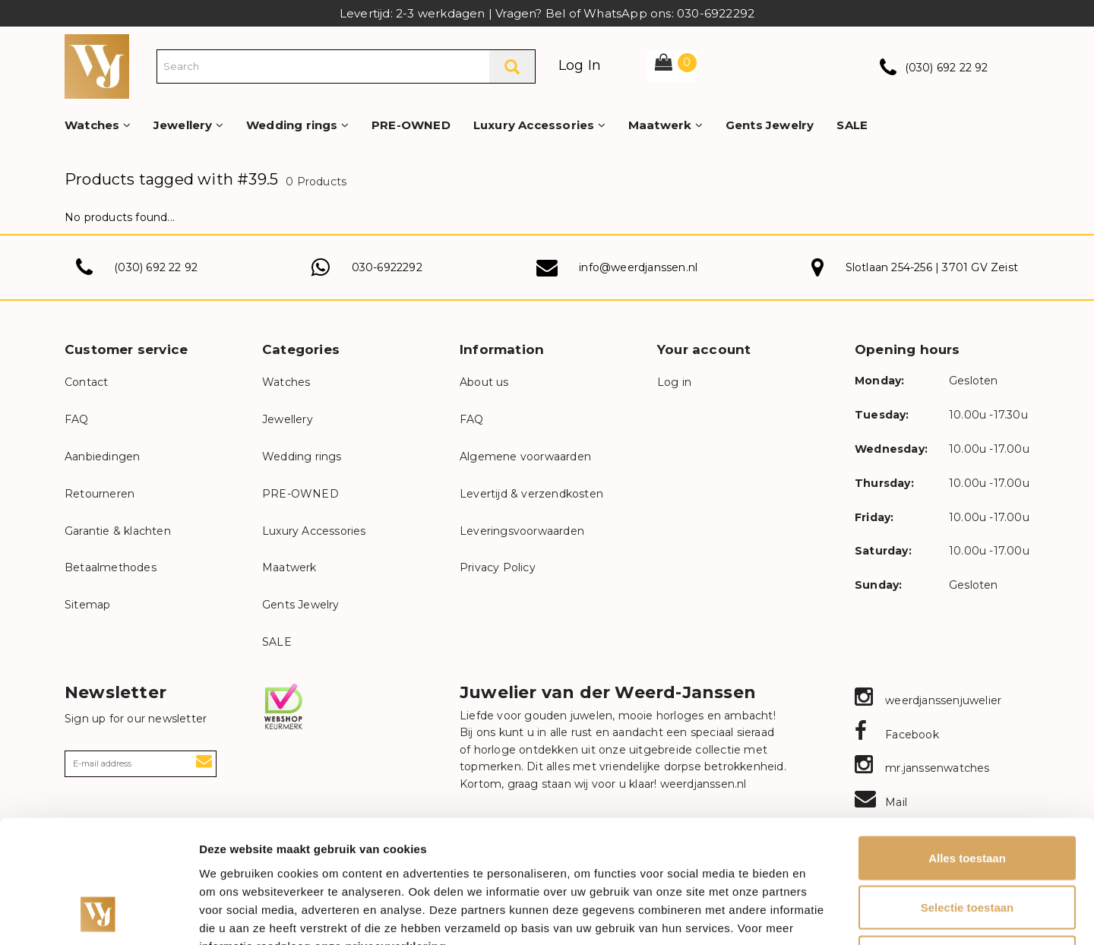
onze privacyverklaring (381, 833)
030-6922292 (387, 267)
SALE (852, 125)
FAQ (77, 419)
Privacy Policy (498, 567)
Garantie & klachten (118, 531)
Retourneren (99, 494)
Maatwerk (665, 125)
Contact (86, 382)
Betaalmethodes (111, 567)
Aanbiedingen (102, 456)
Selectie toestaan (967, 795)
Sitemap (87, 605)
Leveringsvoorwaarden (522, 531)
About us (484, 382)
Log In (579, 65)
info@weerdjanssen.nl (638, 267)
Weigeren (966, 845)
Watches (98, 125)
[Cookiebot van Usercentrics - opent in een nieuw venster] (98, 915)
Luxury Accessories (539, 125)
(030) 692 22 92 (946, 67)
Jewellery (188, 125)
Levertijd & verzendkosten (531, 494)
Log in (674, 382)
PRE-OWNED (411, 125)
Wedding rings (297, 125)
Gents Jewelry (770, 125)
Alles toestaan (967, 745)
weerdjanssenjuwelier (928, 700)
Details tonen (821, 915)
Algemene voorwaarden (525, 456)
